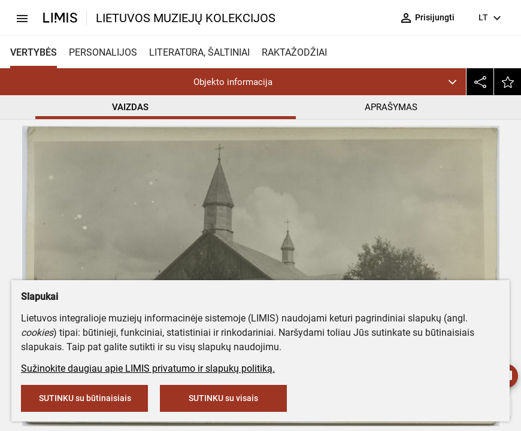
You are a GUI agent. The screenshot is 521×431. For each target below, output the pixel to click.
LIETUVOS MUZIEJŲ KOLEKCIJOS (185, 18)
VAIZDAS (130, 107)
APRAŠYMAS (391, 107)
